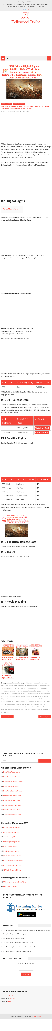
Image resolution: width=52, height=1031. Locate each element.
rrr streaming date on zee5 (18, 707)
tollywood (16, 111)
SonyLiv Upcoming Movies (11, 841)
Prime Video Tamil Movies (11, 777)
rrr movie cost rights (13, 691)
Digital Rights (6, 104)
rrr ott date (32, 699)
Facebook (12, 996)
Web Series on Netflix (10, 887)
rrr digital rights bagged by (32, 686)
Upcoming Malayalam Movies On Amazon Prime (17, 951)
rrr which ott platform (40, 707)
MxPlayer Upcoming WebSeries (13, 860)
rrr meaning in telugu (43, 688)
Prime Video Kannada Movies (12, 791)
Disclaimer (22, 6)
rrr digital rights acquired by (16, 686)
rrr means (4, 691)
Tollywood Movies (30, 4)
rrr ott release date (41, 699)
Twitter (12, 998)
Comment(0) (25, 111)
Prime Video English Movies (12, 814)
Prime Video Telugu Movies (11, 772)
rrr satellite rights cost (39, 704)
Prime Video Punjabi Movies (12, 796)
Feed (9, 1001)
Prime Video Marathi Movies (12, 800)
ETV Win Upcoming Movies (12, 870)
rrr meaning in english (30, 688)
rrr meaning (20, 688)
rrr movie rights (43, 694)
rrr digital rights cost (10, 688)
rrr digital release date (40, 683)
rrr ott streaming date (15, 702)
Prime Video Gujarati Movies (12, 810)
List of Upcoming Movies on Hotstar (14, 938)
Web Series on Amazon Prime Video (14, 882)
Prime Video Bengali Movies (12, 805)
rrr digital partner (29, 683)
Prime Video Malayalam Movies (13, 781)
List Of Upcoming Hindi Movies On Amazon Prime (18, 942)
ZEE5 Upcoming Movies (10, 837)
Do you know (8, 4)
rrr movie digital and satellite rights (29, 691)
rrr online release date (10, 699)
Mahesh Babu (18, 4)
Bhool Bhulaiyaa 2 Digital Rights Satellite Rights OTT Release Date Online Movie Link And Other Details (9, 717)
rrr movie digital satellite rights (29, 694)
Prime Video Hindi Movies (11, 786)
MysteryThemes (36, 1016)
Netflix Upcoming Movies (11, 832)
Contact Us (41, 6)
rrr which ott (29, 707)
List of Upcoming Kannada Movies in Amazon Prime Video (20, 947)
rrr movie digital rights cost (12, 694)
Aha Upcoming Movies (10, 846)
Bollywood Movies (42, 4)
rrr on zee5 (31, 696)
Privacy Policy (31, 6)
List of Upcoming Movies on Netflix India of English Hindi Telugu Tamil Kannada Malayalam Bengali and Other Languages (26, 932)
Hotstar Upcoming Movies (11, 827)
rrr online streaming (23, 699)
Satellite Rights (19, 104)
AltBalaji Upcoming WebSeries (12, 865)
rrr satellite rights (10, 704)
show (18, 209)
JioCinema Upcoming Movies (12, 856)
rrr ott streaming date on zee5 (30, 702)
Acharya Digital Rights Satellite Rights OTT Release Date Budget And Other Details (45, 717)
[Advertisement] (26, 41)
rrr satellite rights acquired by (23, 704)
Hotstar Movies (12, 6)
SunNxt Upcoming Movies (11, 851)
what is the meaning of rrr (35, 710)
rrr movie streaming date (20, 696)
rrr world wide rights (21, 710)
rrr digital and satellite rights (15, 683)
